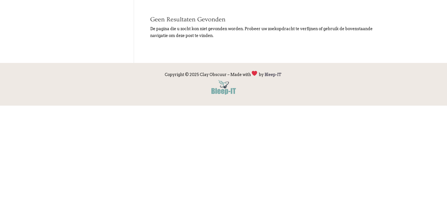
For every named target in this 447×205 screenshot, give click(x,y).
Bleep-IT (273, 74)
